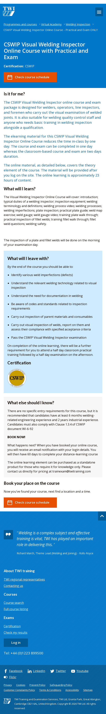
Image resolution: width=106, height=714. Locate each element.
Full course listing (16, 609)
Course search (14, 603)
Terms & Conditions (50, 690)
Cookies (20, 685)
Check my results (15, 633)
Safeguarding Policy (61, 685)
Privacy (8, 685)
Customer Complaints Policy (19, 690)
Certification (12, 626)
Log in (15, 642)
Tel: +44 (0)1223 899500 (23, 653)
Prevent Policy (37, 685)
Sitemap (88, 690)
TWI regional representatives (24, 579)
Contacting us (13, 586)
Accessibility (72, 690)
